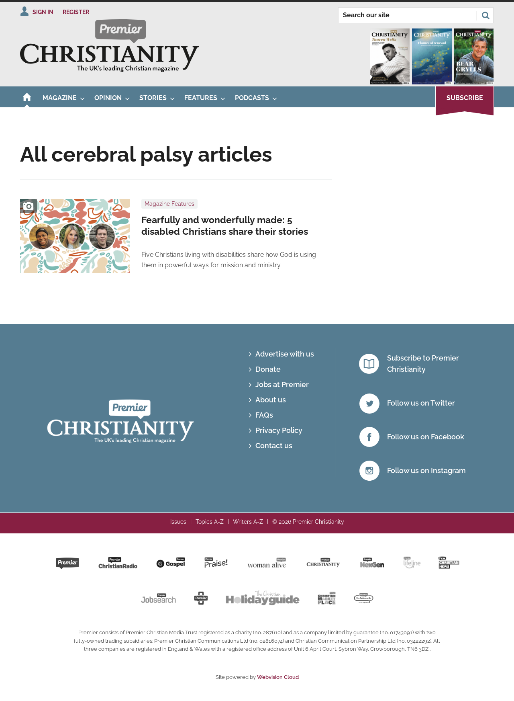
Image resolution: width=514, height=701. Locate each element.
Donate (268, 369)
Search (485, 15)
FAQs (264, 415)
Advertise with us (284, 354)
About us (270, 400)
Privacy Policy (278, 430)
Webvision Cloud (278, 677)
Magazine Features (169, 204)
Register (76, 12)
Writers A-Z (248, 522)
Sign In (43, 12)
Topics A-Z (210, 522)
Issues (178, 522)
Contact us (273, 445)
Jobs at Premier (282, 384)
